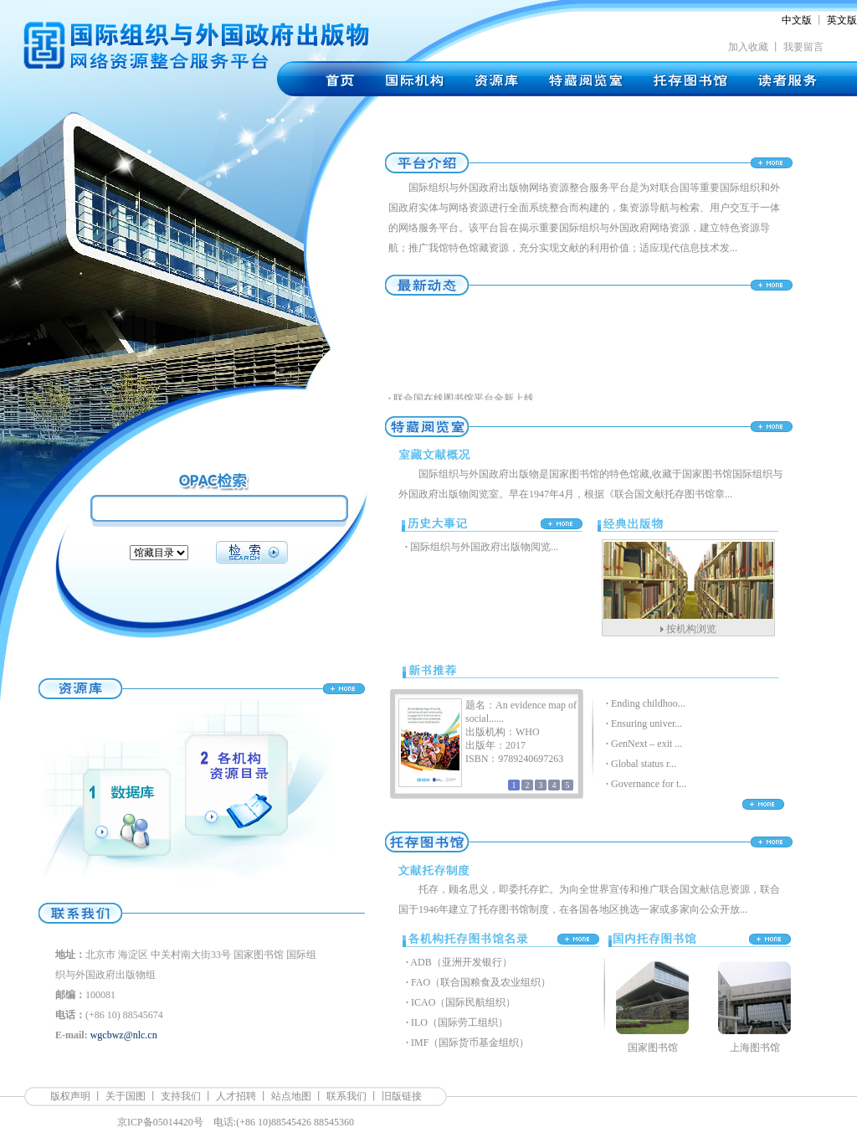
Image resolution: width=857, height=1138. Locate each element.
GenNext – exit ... (646, 743)
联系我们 (346, 1096)
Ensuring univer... (646, 723)
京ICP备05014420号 (160, 1122)
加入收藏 (748, 47)
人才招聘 (236, 1096)
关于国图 (125, 1096)
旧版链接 (402, 1096)
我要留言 (803, 47)
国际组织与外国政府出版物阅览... (484, 547)
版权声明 (70, 1096)
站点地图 (291, 1096)
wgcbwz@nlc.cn (123, 1035)
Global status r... (643, 764)
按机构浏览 (691, 629)
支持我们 (181, 1096)
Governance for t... (648, 784)
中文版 (797, 20)
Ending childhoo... (648, 703)
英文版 (842, 20)
